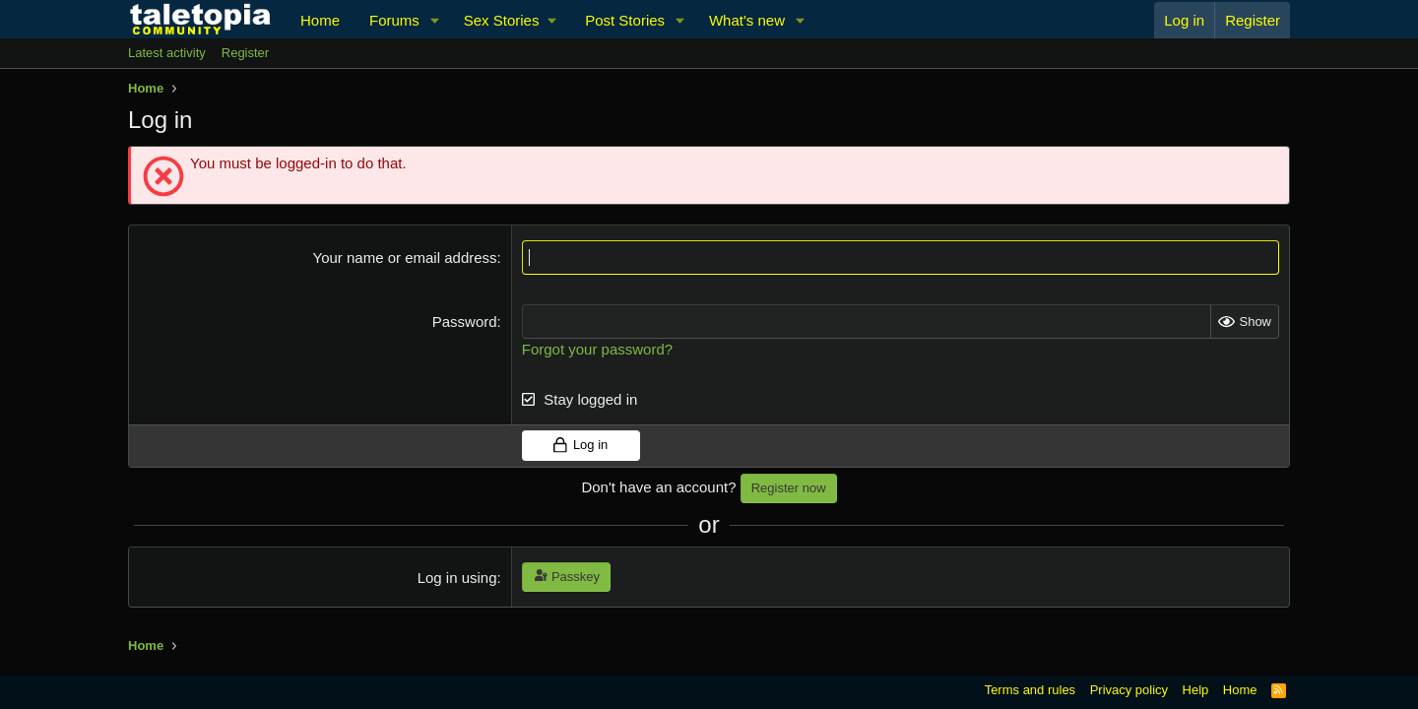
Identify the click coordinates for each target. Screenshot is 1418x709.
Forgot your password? (597, 349)
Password (464, 321)
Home (320, 20)
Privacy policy (1129, 689)
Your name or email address (405, 257)
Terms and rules (1030, 689)
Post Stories (625, 20)
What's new (747, 20)
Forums (394, 20)
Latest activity (167, 52)
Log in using (457, 577)
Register (245, 52)
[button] (435, 20)
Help (1196, 689)
